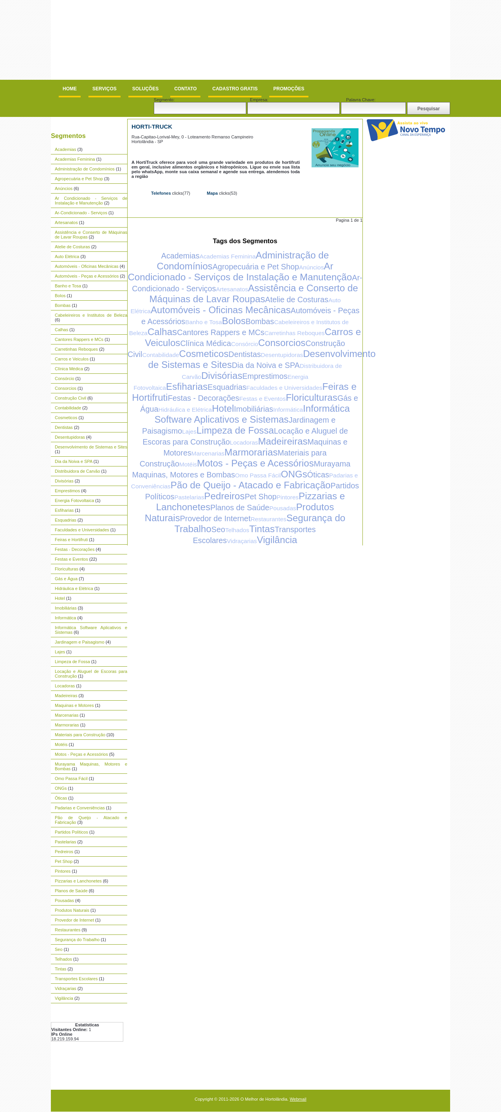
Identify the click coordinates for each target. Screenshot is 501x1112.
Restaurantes (67, 929)
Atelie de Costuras (72, 246)
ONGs (61, 788)
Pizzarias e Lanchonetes (78, 881)
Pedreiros (64, 851)
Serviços (104, 88)
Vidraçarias (65, 988)
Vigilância (64, 998)
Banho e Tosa (68, 285)
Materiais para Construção (80, 734)
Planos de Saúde (71, 890)
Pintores (62, 871)
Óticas (61, 798)
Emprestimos (67, 490)
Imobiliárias (66, 608)
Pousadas (64, 900)
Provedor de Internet (74, 920)
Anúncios (63, 188)
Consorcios (65, 388)
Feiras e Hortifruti (71, 539)
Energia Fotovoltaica (74, 500)
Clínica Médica (69, 368)
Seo (59, 949)
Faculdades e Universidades (82, 529)
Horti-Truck (152, 126)
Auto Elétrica (67, 256)
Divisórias (64, 481)
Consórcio (64, 378)
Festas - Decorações (74, 549)
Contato (185, 88)
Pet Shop (63, 861)
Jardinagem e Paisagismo (80, 642)
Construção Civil (70, 398)
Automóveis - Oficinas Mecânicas (87, 266)
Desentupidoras (70, 437)
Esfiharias (64, 510)
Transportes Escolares (76, 978)
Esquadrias (65, 520)
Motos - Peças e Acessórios (81, 754)
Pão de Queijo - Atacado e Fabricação (251, 485)
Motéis (61, 744)
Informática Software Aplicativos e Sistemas (252, 414)
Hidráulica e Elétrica (74, 588)
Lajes (60, 651)
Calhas (61, 329)
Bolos (60, 295)
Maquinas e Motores (74, 705)
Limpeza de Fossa (72, 661)
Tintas (61, 969)
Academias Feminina (75, 159)
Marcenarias (67, 715)
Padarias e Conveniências (80, 807)
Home (70, 88)
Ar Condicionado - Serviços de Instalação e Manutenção (91, 200)
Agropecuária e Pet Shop (79, 178)
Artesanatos (66, 222)
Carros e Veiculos (71, 359)
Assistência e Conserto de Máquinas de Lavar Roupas (253, 293)
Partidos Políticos (71, 832)
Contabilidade (68, 407)
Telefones (161, 193)
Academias (65, 149)
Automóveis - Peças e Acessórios (87, 276)
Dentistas (64, 427)
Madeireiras (66, 695)
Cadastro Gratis (235, 88)
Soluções (145, 88)
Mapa (212, 193)
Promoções (288, 88)
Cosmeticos (66, 417)
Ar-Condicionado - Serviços (81, 212)
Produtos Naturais (72, 910)
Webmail (298, 1099)
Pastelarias (65, 841)
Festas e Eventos (71, 559)
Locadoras (65, 685)
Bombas (62, 305)
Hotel (60, 598)
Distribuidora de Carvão (77, 471)
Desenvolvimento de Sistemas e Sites (91, 447)
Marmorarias (67, 725)
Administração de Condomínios (85, 169)
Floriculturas (66, 569)
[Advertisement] (193, 18)
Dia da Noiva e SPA (73, 461)
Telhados (63, 959)
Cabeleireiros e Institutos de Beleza (91, 315)
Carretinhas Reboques (76, 349)
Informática (65, 617)
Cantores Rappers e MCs (79, 339)
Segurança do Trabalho (77, 939)
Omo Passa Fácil (71, 778)
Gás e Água (66, 578)
